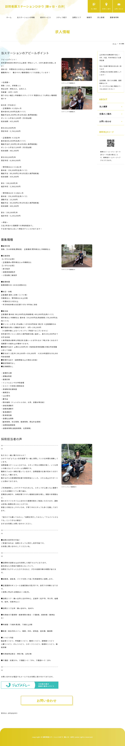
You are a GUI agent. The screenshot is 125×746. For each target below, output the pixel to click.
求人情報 (100, 17)
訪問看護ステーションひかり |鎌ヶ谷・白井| (35, 6)
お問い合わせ (119, 9)
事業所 (89, 17)
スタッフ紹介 (61, 17)
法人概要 (94, 9)
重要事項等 (114, 17)
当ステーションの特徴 (26, 17)
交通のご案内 (106, 9)
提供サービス (45, 17)
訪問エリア (76, 17)
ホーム (9, 17)
